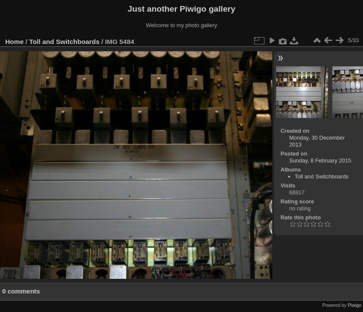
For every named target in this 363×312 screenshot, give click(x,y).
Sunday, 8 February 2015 (320, 160)
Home (14, 41)
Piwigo (354, 305)
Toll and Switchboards (64, 41)
